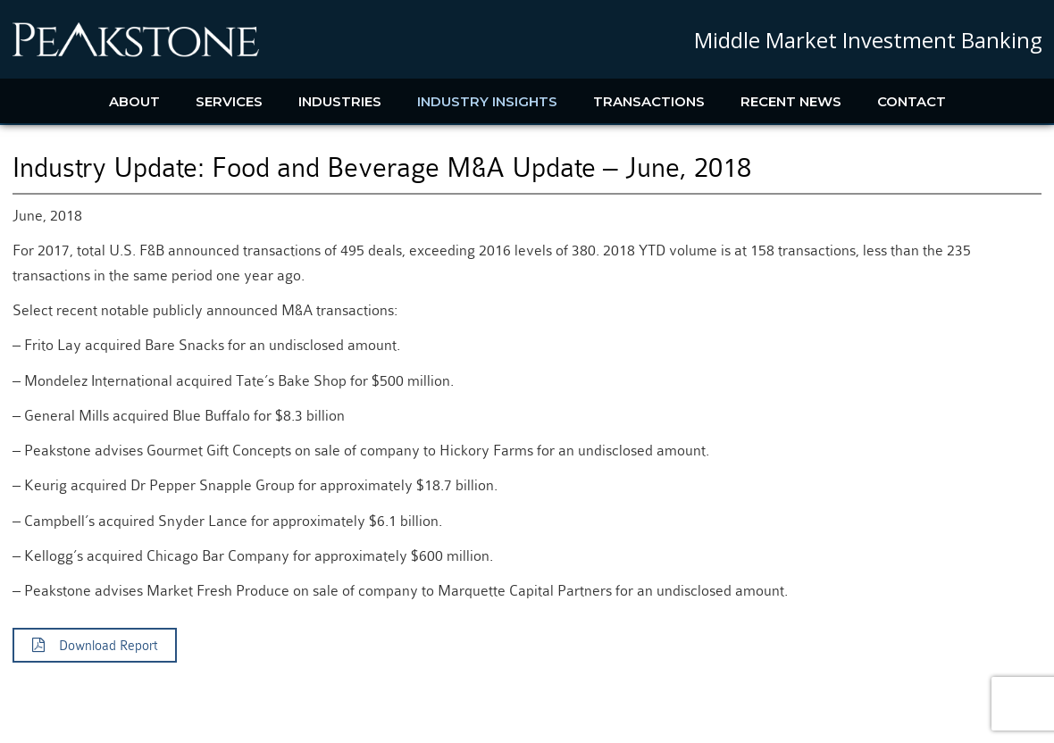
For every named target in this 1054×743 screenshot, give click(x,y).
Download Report (94, 646)
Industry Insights (487, 101)
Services (229, 101)
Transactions (649, 101)
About (134, 101)
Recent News (790, 101)
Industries (339, 101)
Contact (911, 101)
